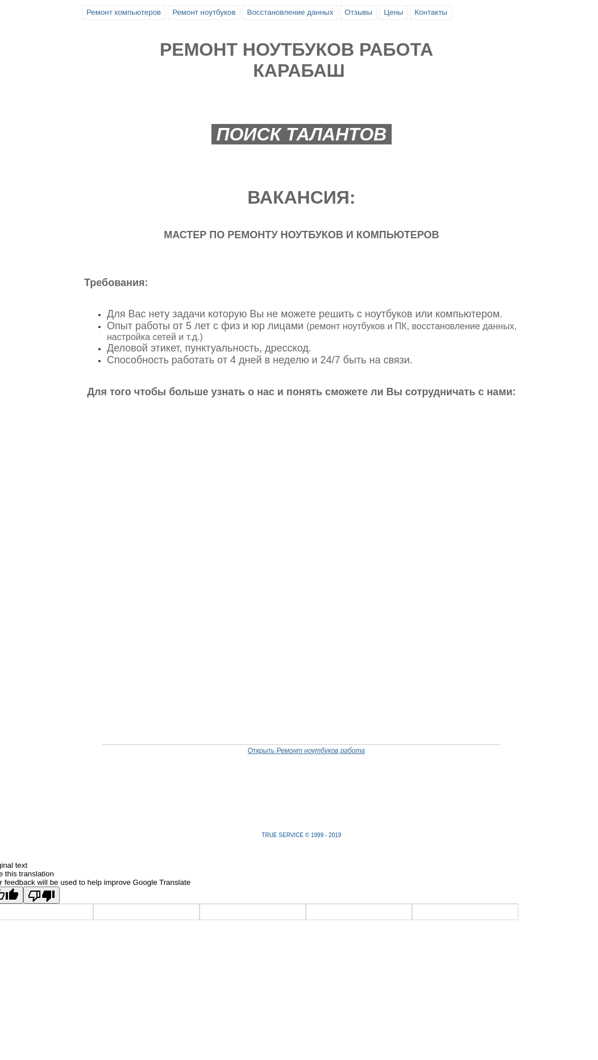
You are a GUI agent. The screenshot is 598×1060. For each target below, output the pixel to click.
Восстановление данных (290, 12)
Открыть (306, 751)
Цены (393, 12)
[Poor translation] (41, 895)
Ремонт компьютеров (123, 12)
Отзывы (358, 12)
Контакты (430, 12)
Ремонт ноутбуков (203, 12)
